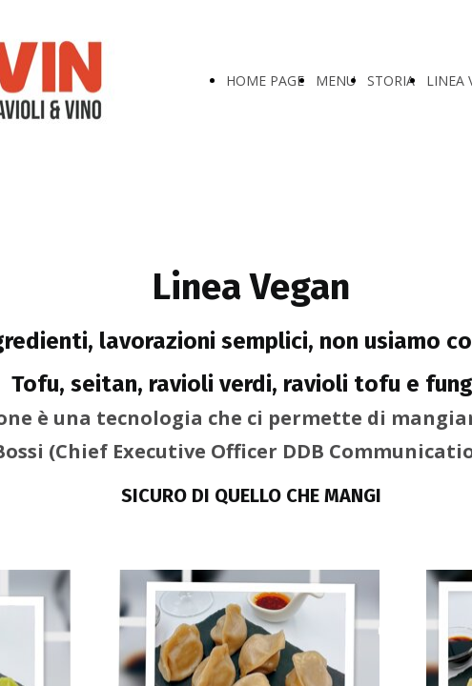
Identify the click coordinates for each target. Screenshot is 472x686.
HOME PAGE (265, 80)
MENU (336, 80)
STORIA (391, 80)
